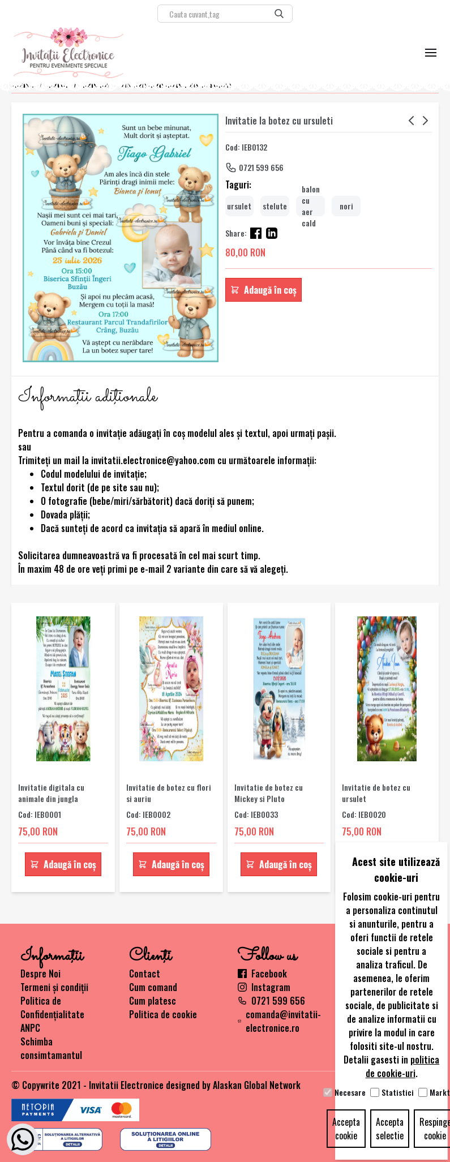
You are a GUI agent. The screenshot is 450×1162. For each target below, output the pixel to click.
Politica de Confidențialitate (52, 1007)
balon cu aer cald (311, 206)
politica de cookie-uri (403, 1066)
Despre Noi (40, 973)
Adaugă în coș (263, 290)
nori (346, 206)
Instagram (264, 987)
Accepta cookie (346, 1128)
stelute (275, 206)
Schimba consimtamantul (51, 1048)
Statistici (398, 1092)
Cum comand (153, 987)
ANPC (30, 1028)
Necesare (350, 1092)
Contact (144, 973)
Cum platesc (152, 1000)
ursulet (239, 206)
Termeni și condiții (54, 987)
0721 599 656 (261, 167)
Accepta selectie (390, 1128)
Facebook (262, 973)
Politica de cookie (163, 1014)
